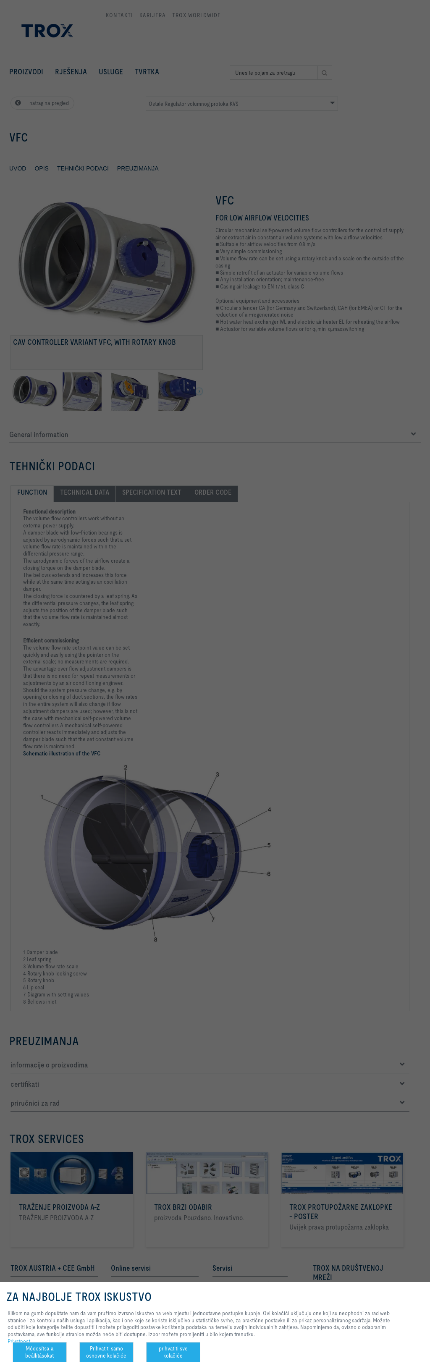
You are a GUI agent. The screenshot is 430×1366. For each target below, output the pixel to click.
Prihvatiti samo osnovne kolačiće (106, 1352)
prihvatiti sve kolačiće (173, 1352)
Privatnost (19, 1341)
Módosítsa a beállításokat (39, 1352)
